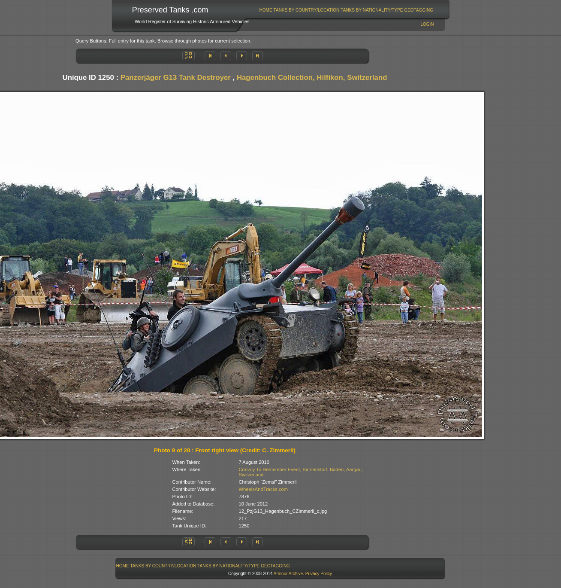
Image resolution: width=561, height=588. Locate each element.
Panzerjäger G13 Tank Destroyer (176, 77)
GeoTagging (418, 10)
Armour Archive (288, 573)
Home (265, 10)
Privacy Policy (318, 573)
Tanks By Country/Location (307, 10)
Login (427, 24)
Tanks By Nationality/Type (372, 10)
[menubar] (346, 10)
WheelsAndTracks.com (263, 489)
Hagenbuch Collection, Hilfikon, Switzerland (312, 77)
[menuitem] (266, 10)
